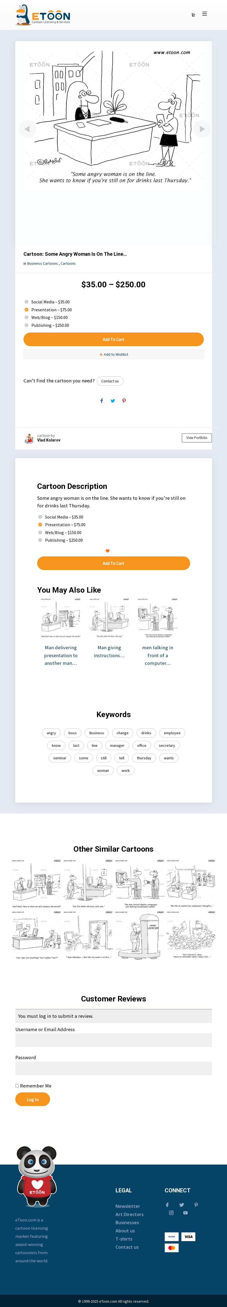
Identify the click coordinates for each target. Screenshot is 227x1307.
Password (25, 1057)
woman (103, 770)
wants (169, 757)
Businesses (127, 1223)
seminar (59, 757)
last (76, 745)
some (83, 757)
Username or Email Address (45, 1029)
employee (172, 732)
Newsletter (128, 1206)
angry (51, 732)
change (123, 732)
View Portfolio (196, 437)
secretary (167, 745)
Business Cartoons (42, 263)
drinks (146, 732)
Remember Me (33, 1086)
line (95, 745)
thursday (144, 757)
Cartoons (68, 263)
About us (125, 1231)
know (56, 745)
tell (121, 757)
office (141, 745)
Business (96, 732)
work (126, 770)
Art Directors (130, 1214)
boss (73, 732)
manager (117, 745)
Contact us (110, 381)
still (104, 757)
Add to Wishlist (113, 354)
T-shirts (124, 1239)
